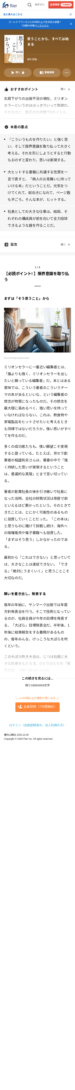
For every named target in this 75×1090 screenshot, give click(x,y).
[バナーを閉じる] (71, 23)
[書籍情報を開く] (47, 72)
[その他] (66, 72)
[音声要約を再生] (18, 72)
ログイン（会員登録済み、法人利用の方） (37, 725)
